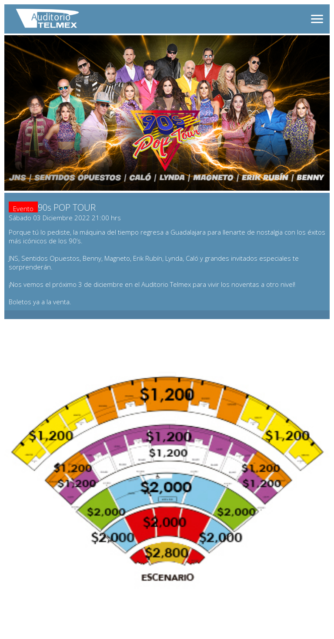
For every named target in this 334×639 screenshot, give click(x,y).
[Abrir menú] (317, 18)
